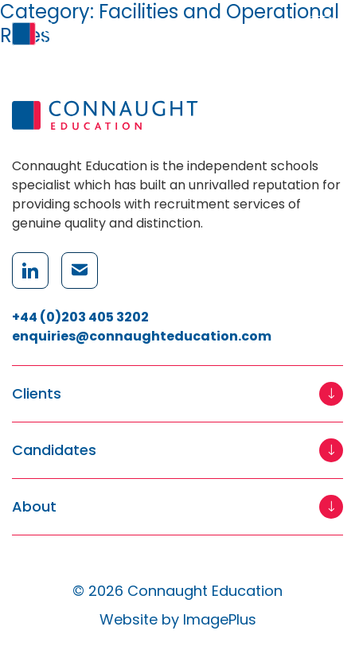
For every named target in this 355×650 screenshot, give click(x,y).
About (34, 507)
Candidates (54, 451)
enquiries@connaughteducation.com (141, 336)
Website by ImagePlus (177, 619)
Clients (36, 394)
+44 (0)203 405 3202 (80, 317)
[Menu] (320, 34)
